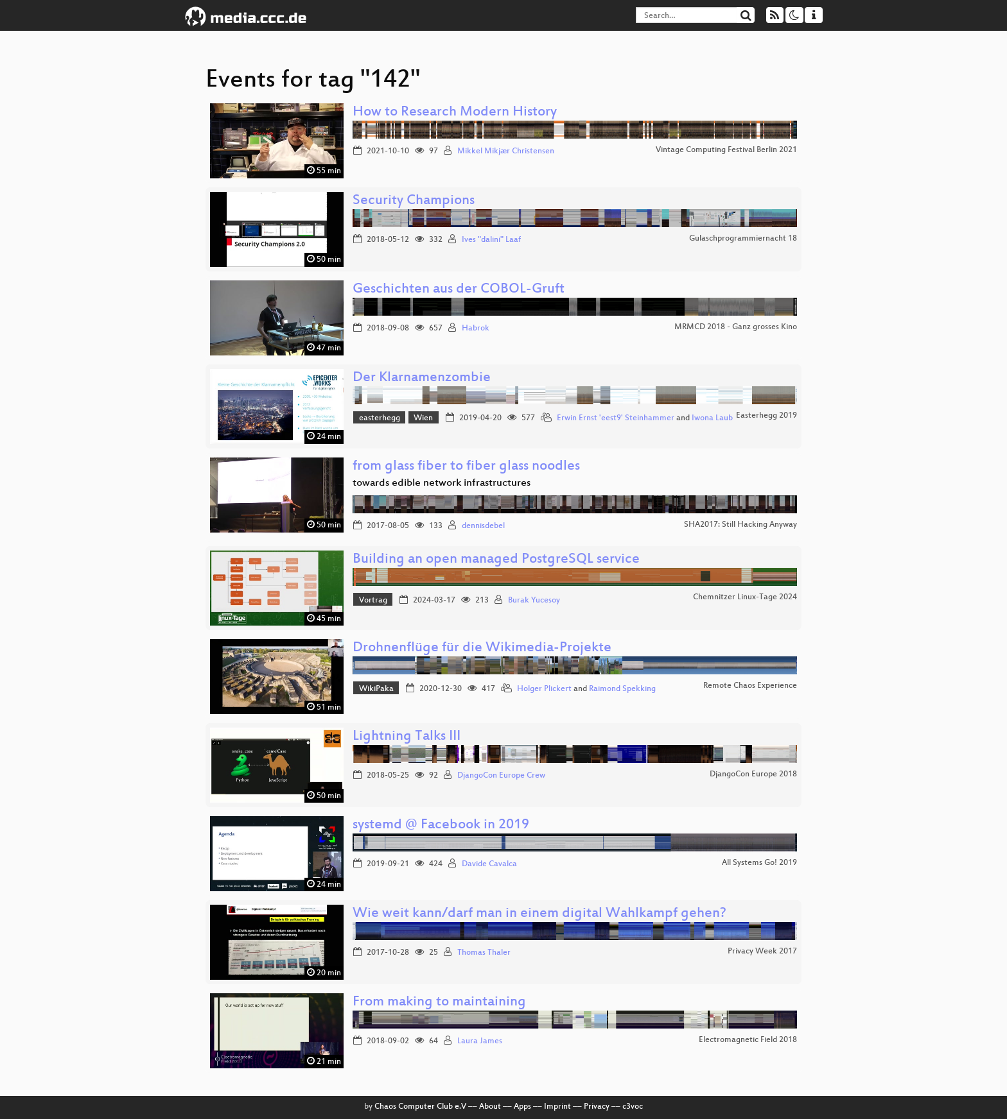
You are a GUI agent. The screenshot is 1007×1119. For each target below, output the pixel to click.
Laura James (479, 1041)
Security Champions (414, 201)
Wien (423, 418)
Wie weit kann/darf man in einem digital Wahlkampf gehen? (539, 914)
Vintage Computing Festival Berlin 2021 (726, 150)
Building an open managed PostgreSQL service (496, 560)
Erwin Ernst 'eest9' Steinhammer (615, 418)
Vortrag (373, 600)
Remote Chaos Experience (750, 685)
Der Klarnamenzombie (422, 378)
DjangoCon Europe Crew (501, 775)
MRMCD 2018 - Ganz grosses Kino (735, 327)
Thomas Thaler (484, 952)
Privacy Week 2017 (762, 951)
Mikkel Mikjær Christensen (505, 151)
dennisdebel (483, 526)
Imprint (557, 1106)
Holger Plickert (544, 689)
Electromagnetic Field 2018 (748, 1040)
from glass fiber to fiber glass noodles (466, 467)
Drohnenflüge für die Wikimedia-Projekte (482, 648)
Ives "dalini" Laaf (491, 239)
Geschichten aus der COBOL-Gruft (459, 290)
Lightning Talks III (406, 737)
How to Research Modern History (455, 113)
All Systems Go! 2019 (759, 862)
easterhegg (379, 418)
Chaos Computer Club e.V (420, 1106)
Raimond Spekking (622, 689)
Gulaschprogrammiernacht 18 (743, 238)
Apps (522, 1106)
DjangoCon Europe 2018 (753, 774)
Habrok (475, 328)
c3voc (632, 1106)
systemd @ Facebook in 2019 (441, 825)
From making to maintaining (439, 1003)
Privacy (596, 1106)
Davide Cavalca (489, 864)
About (490, 1106)
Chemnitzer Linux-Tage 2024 (745, 597)
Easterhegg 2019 (766, 415)
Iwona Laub (712, 418)
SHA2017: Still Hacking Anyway (740, 524)
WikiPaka (376, 689)
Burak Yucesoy (534, 600)
